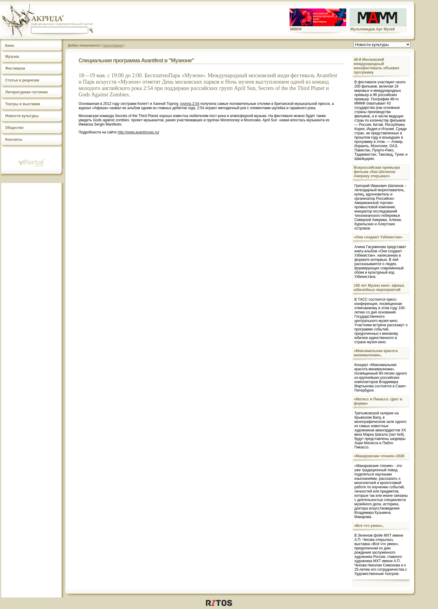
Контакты (14, 139)
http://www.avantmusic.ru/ (138, 132)
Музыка (12, 56)
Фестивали (15, 68)
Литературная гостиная (26, 92)
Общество (14, 128)
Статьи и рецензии (22, 80)
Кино (9, 45)
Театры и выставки (22, 104)
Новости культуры (22, 116)
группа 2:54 (189, 104)
